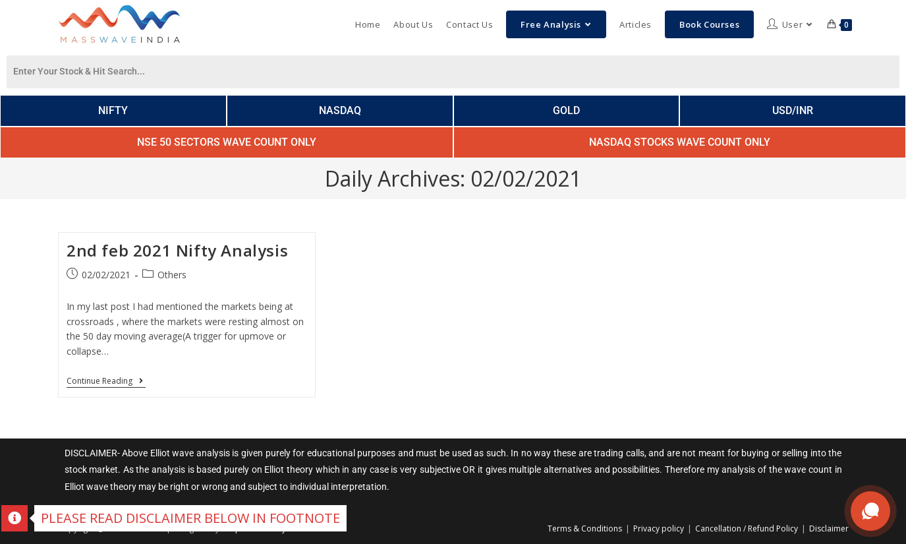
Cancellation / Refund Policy (746, 528)
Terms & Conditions (585, 528)
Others (171, 274)
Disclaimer (829, 528)
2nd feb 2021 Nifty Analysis (177, 250)
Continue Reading (106, 381)
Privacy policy (658, 528)
